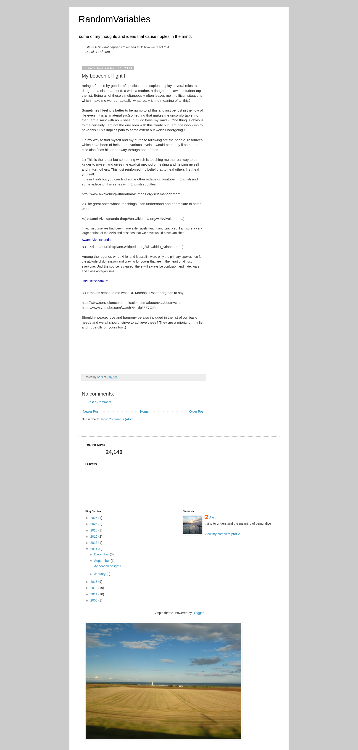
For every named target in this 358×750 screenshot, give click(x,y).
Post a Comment (99, 402)
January (100, 574)
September (102, 560)
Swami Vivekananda (96, 240)
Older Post (196, 411)
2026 (94, 518)
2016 (94, 536)
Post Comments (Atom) (117, 419)
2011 (94, 594)
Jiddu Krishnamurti (95, 281)
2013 (94, 581)
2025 (94, 524)
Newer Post (91, 411)
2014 (94, 549)
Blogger (198, 613)
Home (144, 411)
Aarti (212, 517)
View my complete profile (222, 534)
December (102, 554)
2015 (94, 542)
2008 (94, 600)
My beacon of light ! (107, 566)
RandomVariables (114, 19)
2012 (94, 588)
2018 (94, 530)
